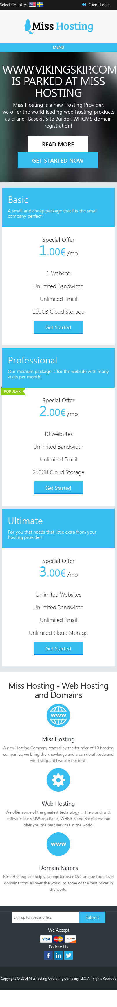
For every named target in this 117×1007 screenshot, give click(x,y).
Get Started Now (57, 160)
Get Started (58, 327)
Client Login (99, 4)
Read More (58, 144)
